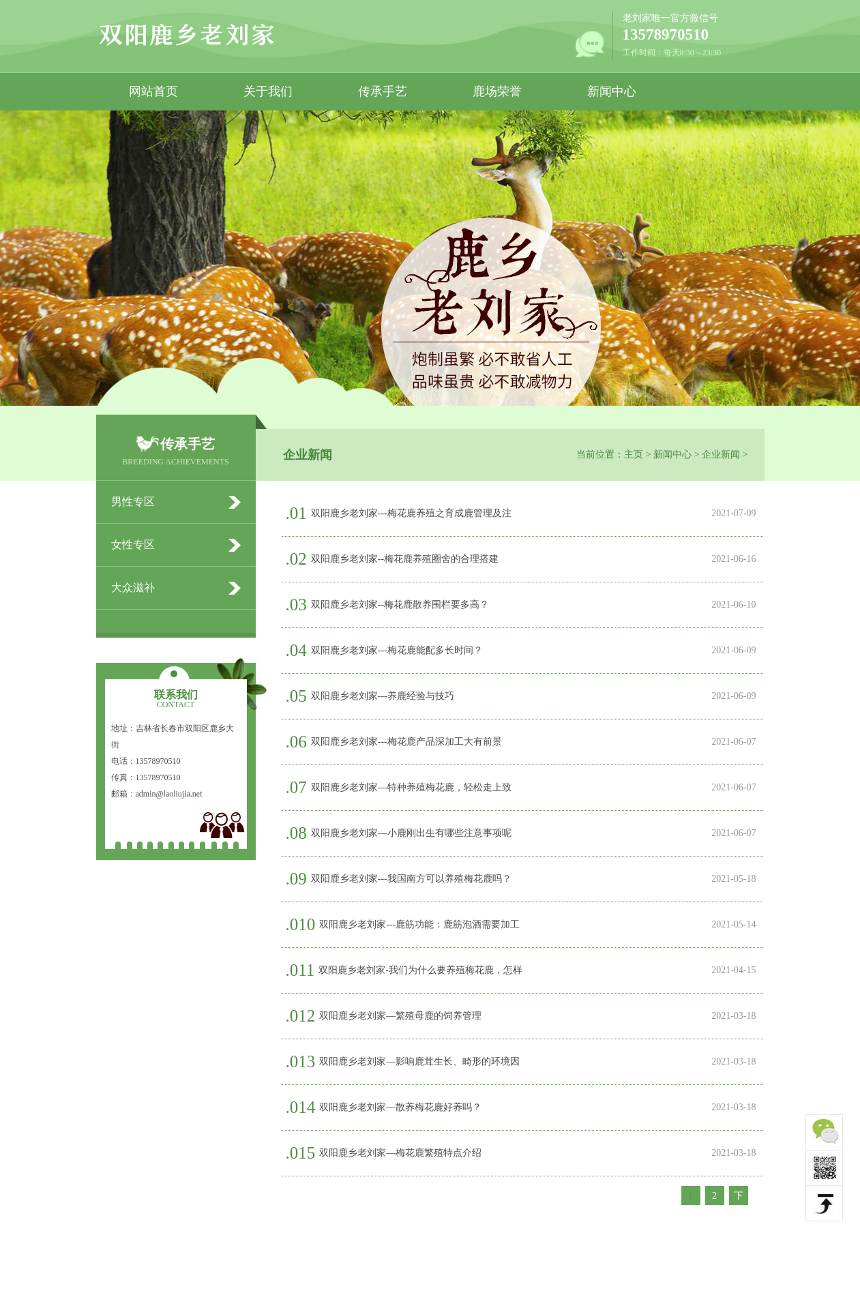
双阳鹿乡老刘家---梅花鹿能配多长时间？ (397, 650)
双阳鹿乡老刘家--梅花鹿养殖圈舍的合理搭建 (405, 559)
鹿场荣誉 (497, 91)
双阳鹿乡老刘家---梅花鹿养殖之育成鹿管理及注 (411, 513)
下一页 (738, 1197)
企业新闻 (721, 454)
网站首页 (153, 91)
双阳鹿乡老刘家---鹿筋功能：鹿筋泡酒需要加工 (419, 924)
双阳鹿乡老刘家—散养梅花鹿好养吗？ (400, 1107)
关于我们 (268, 91)
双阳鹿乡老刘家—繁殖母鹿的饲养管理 (400, 1016)
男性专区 (133, 501)
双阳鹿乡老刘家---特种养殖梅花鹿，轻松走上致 (411, 787)
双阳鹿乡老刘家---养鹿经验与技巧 (382, 696)
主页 (633, 454)
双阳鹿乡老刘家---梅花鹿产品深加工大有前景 (406, 742)
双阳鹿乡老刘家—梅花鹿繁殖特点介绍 (400, 1153)
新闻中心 (611, 91)
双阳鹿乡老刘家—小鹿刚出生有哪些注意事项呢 (411, 833)
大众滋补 (133, 587)
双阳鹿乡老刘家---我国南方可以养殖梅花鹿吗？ (411, 879)
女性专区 (133, 544)
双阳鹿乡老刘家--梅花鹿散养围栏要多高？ (400, 604)
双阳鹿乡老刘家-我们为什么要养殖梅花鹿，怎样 (420, 970)
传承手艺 (382, 91)
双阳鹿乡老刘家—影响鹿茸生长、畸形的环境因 (419, 1061)
